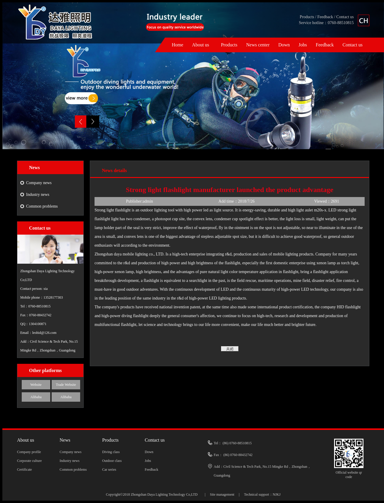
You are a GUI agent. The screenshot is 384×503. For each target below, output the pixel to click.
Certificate (24, 469)
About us (200, 44)
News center (258, 44)
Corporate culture (29, 461)
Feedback (325, 17)
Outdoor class (112, 461)
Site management (222, 494)
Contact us (345, 17)
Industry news (37, 194)
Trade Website (66, 385)
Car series (109, 469)
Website (35, 385)
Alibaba (36, 397)
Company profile (29, 452)
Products (307, 17)
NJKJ (277, 494)
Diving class (111, 452)
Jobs (303, 44)
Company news (39, 183)
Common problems (42, 206)
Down (284, 44)
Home (177, 44)
